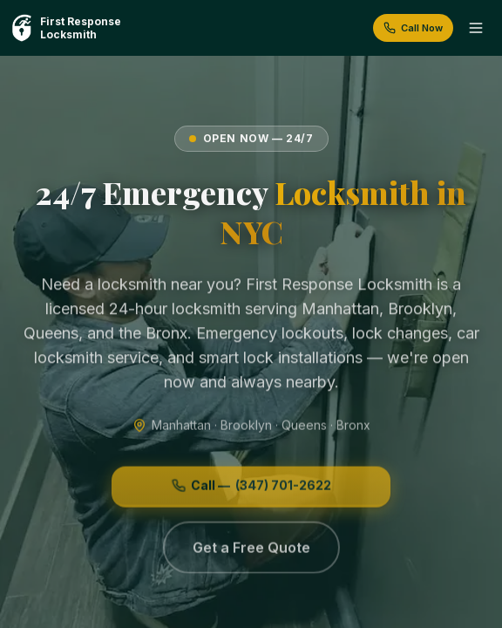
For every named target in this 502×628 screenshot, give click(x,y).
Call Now (413, 28)
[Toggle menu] (476, 28)
